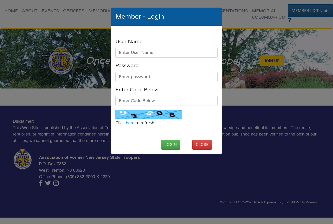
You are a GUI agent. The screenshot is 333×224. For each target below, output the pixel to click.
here (130, 122)
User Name (128, 42)
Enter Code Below (137, 90)
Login (170, 144)
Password (127, 66)
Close (202, 144)
